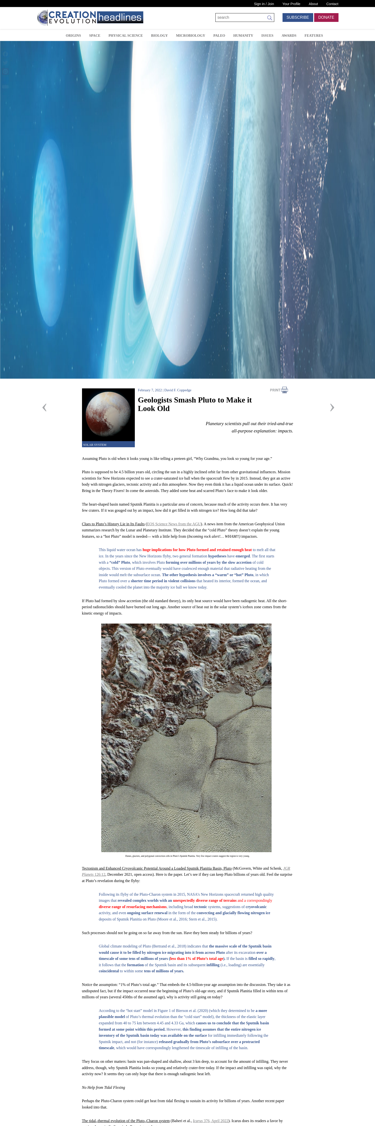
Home (55, 35)
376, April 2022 (210, 1121)
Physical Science (126, 35)
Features (314, 35)
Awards (289, 35)
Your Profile (292, 4)
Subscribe (298, 17)
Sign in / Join (264, 4)
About (313, 4)
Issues (267, 35)
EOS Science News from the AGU (174, 524)
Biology (159, 35)
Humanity (243, 35)
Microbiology (190, 35)
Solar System (95, 445)
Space (94, 35)
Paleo (219, 35)
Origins (73, 35)
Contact (332, 4)
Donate (326, 17)
